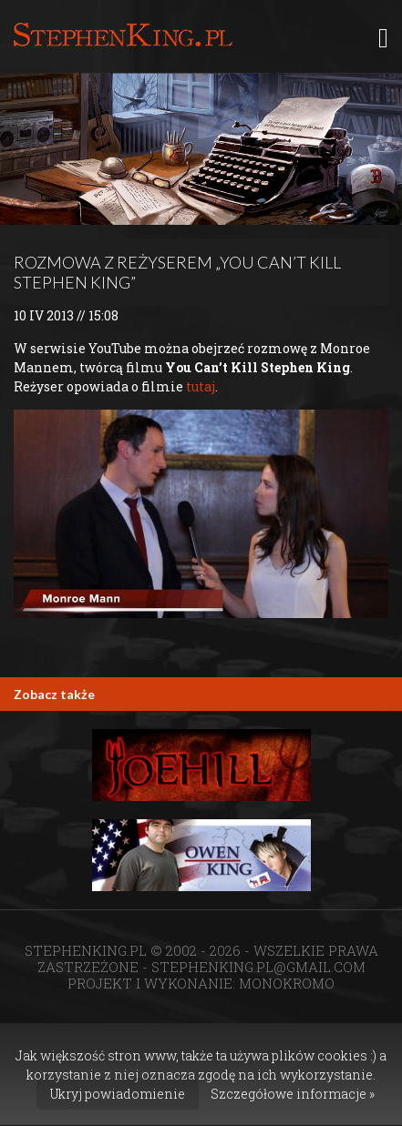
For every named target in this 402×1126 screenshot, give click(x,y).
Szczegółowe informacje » (293, 1093)
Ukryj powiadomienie (117, 1093)
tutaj (200, 386)
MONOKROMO (287, 983)
